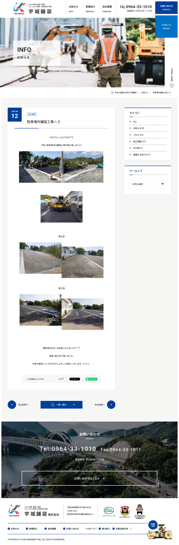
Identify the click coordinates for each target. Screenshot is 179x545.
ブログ (138, 135)
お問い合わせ (71, 528)
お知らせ (139, 128)
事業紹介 (31, 528)
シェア (61, 378)
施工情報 (139, 141)
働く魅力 (104, 528)
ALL (135, 121)
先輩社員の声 (120, 528)
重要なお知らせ (142, 154)
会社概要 (50, 528)
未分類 (138, 148)
